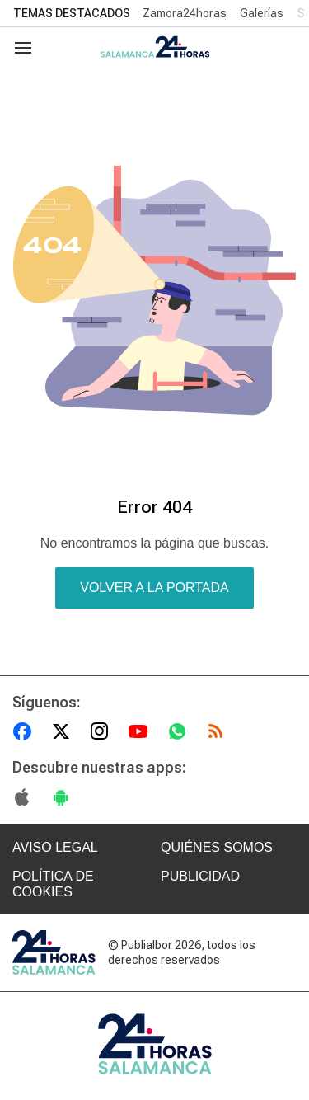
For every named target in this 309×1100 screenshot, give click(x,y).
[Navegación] (23, 48)
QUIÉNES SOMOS (217, 847)
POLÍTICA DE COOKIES (53, 883)
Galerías (261, 13)
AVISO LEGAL (55, 847)
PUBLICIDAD (200, 876)
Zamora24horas (185, 13)
